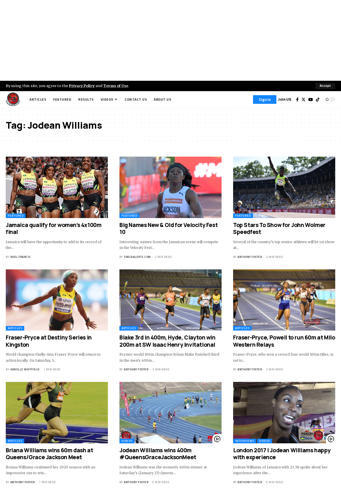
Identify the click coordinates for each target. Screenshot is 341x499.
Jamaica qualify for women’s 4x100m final (53, 228)
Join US (284, 99)
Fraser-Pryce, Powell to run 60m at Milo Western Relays (284, 341)
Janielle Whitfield (25, 369)
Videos (126, 441)
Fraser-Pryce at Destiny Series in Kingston (49, 341)
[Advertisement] (170, 40)
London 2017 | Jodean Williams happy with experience (282, 454)
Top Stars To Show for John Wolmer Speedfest (279, 228)
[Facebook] (297, 99)
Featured (16, 215)
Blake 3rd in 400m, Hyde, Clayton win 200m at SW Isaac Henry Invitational (167, 341)
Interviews (244, 441)
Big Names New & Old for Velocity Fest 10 (168, 228)
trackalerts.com (137, 257)
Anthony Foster (249, 257)
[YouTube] (310, 99)
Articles (15, 328)
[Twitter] (303, 99)
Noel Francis (20, 257)
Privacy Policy (82, 85)
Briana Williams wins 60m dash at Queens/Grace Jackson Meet (49, 454)
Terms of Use (117, 85)
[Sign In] (264, 99)
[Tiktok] (317, 99)
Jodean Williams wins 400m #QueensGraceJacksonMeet (157, 454)
